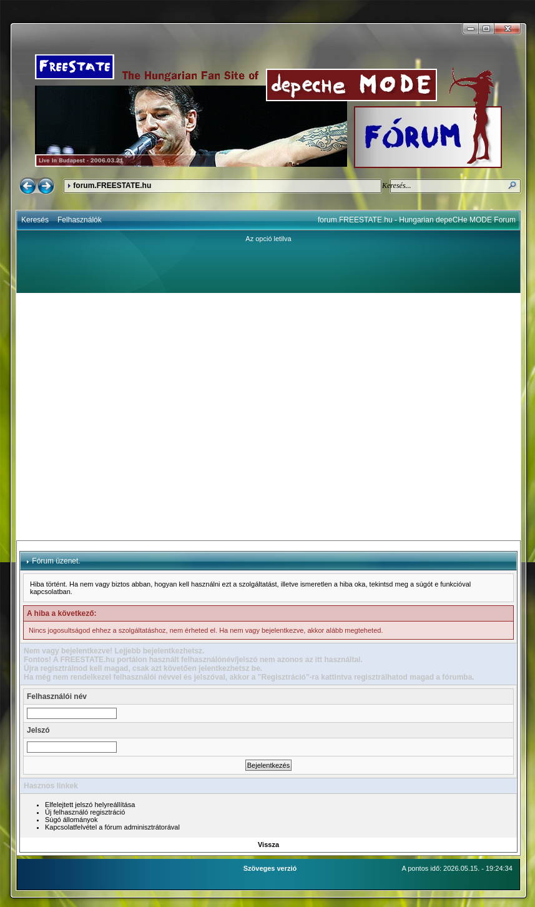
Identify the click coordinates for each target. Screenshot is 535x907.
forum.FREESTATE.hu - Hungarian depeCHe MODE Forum (417, 220)
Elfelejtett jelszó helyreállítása (90, 804)
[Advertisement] (120, 416)
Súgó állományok (71, 819)
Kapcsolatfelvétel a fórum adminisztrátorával (112, 827)
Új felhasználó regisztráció (85, 812)
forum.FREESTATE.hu (112, 185)
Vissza (268, 844)
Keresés (35, 220)
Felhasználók (79, 220)
